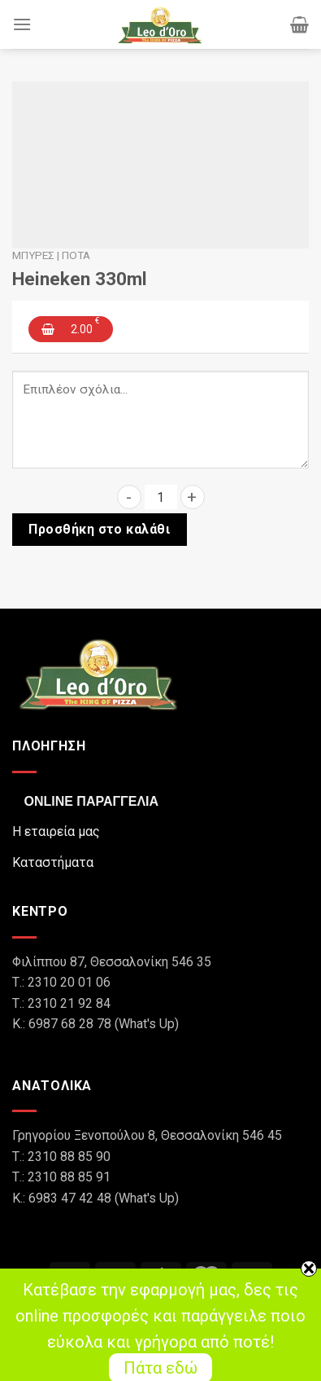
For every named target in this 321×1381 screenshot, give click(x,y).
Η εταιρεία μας (56, 831)
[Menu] (22, 24)
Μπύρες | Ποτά (51, 255)
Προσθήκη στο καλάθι (99, 529)
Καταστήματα (52, 862)
